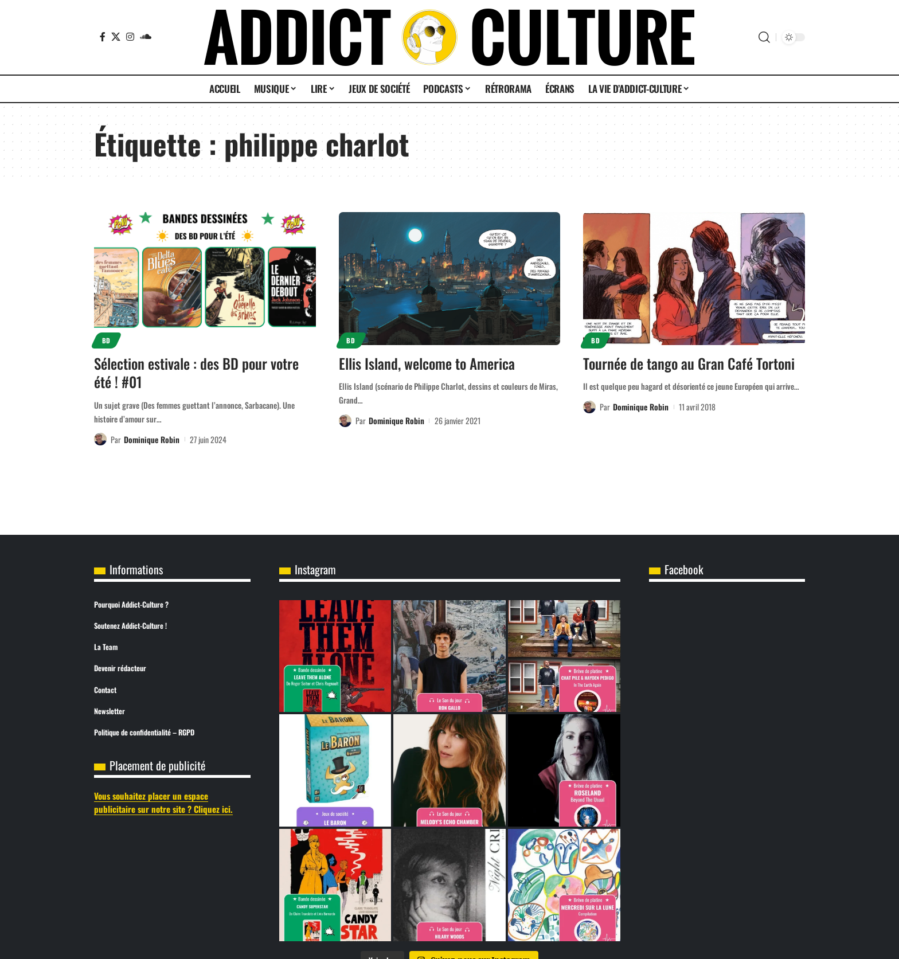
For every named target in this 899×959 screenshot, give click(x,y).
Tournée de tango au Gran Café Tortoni (689, 363)
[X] (115, 36)
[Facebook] (102, 36)
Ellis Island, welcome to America (427, 363)
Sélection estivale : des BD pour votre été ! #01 (196, 373)
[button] (764, 37)
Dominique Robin (151, 439)
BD (106, 340)
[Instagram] (130, 36)
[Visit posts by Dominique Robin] (100, 439)
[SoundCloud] (145, 36)
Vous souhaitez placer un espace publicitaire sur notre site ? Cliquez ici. (163, 802)
